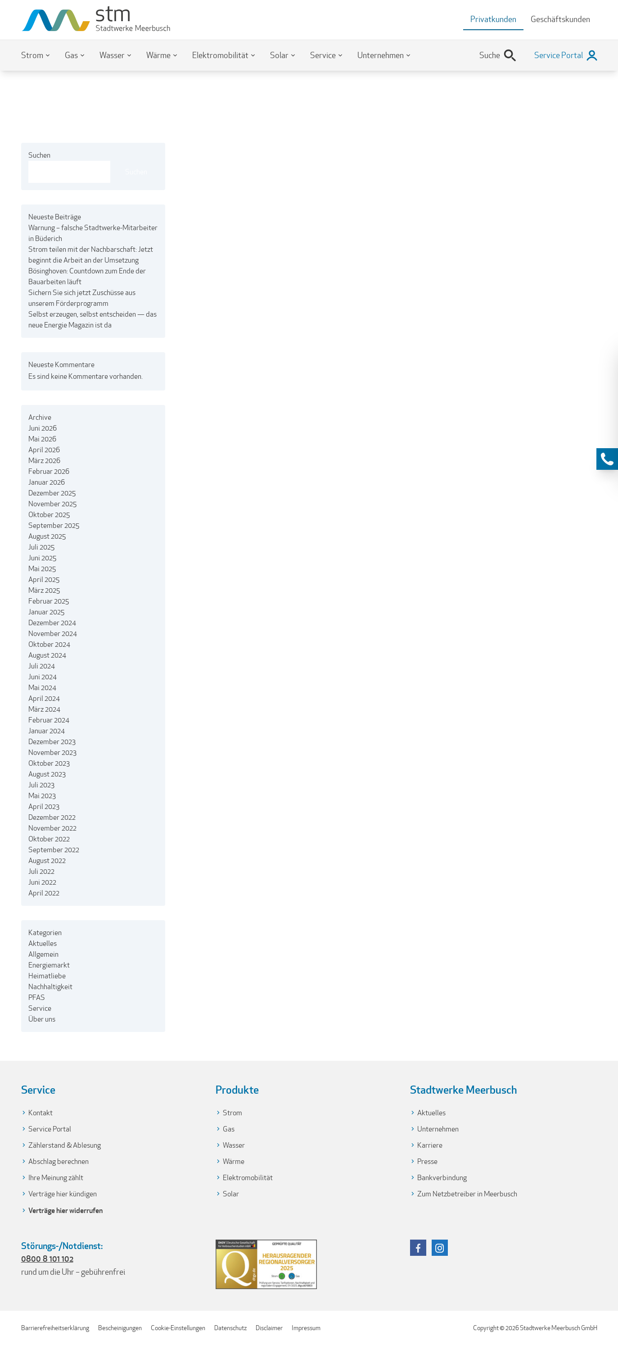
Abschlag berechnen (58, 1161)
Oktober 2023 (49, 763)
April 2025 (43, 579)
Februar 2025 (48, 601)
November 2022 (52, 828)
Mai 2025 (42, 568)
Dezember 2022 (52, 817)
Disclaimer (269, 1328)
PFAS (36, 997)
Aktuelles (42, 943)
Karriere (429, 1145)
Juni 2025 (42, 558)
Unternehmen (380, 55)
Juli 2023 (41, 785)
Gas (71, 55)
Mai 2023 (42, 795)
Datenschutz (230, 1328)
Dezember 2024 (52, 622)
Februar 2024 (48, 720)
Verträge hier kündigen (62, 1194)
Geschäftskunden (560, 19)
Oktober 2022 (49, 839)
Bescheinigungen (120, 1328)
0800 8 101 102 (47, 1258)
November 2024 (52, 633)
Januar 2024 (46, 731)
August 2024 (47, 655)
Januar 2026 (46, 482)
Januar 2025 (46, 612)
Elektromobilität (220, 55)
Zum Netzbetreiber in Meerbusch (467, 1194)
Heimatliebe (47, 976)
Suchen (39, 155)
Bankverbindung (442, 1177)
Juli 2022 (41, 871)
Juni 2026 (42, 428)
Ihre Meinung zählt (55, 1177)
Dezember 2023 (52, 741)
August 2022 (47, 860)
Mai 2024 (42, 687)
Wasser (112, 55)
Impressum (306, 1328)
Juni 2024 (42, 677)
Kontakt (40, 1113)
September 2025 (53, 525)
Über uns (41, 1019)
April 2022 (43, 893)
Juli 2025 (41, 547)
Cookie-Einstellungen (178, 1328)
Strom (32, 55)
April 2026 (44, 449)
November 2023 (52, 752)
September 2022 (53, 849)
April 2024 (44, 698)
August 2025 (47, 536)
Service (323, 55)
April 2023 (43, 806)
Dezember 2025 (52, 493)
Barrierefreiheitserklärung (55, 1328)
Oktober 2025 (49, 514)
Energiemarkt (49, 965)
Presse (427, 1161)
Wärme (158, 55)
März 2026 (44, 460)
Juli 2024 (41, 666)
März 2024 (44, 709)
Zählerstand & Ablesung (64, 1145)
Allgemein (43, 954)
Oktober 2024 (49, 644)
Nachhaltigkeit (50, 986)
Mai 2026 (42, 439)
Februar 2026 (48, 471)
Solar (279, 55)
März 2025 (44, 590)
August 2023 (47, 774)
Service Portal (49, 1129)
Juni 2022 (42, 882)
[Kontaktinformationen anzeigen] (607, 459)
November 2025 (52, 504)
